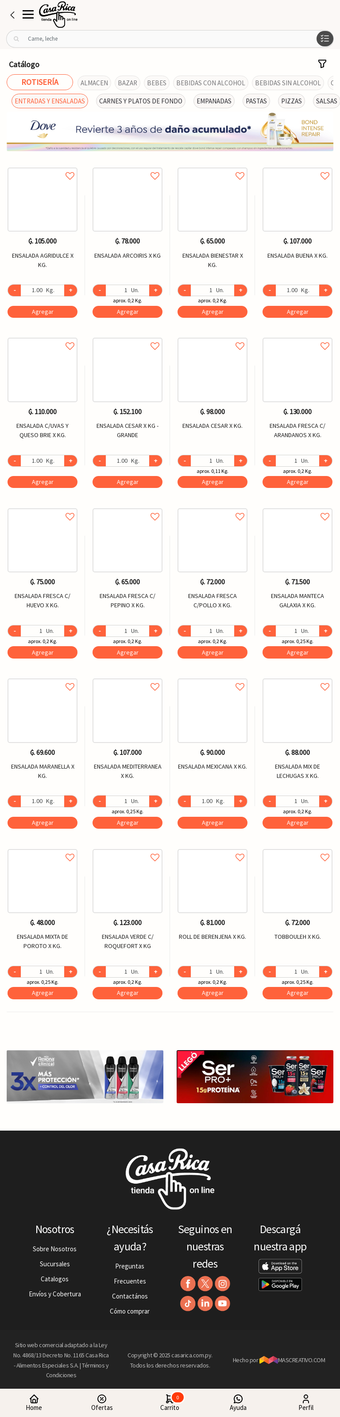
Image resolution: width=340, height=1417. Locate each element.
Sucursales (55, 1264)
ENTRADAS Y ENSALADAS (50, 101)
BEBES (156, 83)
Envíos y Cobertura (55, 1294)
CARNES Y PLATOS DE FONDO (140, 101)
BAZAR (127, 83)
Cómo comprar (130, 1311)
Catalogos (55, 1279)
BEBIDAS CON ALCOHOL (210, 83)
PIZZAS (291, 101)
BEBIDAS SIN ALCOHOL (288, 83)
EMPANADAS (214, 101)
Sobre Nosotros (55, 1249)
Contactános (130, 1296)
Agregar (43, 312)
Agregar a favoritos (42, 166)
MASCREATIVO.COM (292, 1360)
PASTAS (256, 101)
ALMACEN (94, 83)
